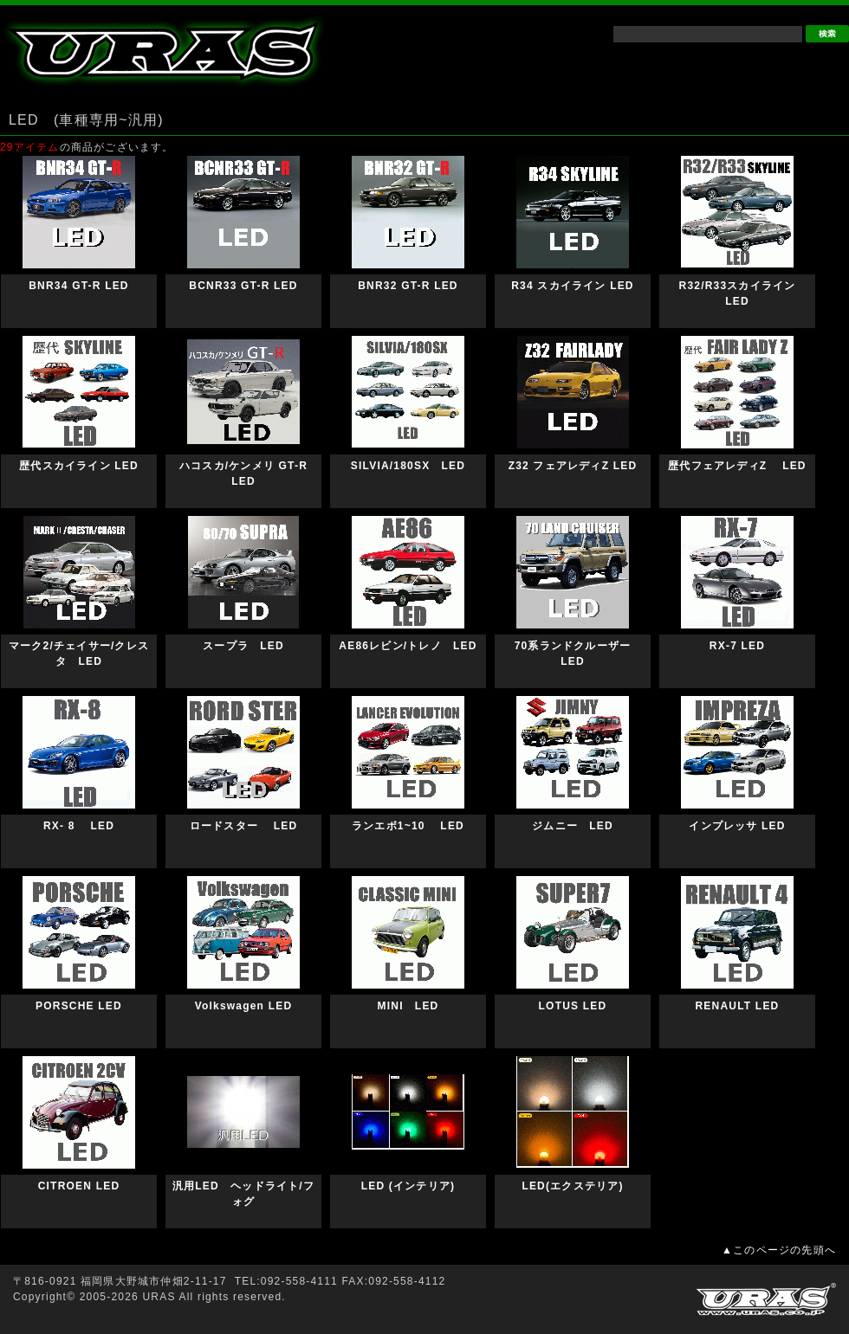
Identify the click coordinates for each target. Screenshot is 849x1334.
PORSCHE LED (79, 1006)
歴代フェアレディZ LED (754, 466)
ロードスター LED (244, 826)
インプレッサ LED (737, 826)
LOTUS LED (573, 1006)
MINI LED (408, 1006)
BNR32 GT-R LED (407, 286)
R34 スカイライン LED (572, 286)
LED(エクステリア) (572, 1186)
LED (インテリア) (408, 1186)
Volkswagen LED (244, 1006)
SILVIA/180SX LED (408, 466)
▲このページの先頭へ (779, 1250)
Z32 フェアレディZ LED (573, 466)
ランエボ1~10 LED (414, 826)
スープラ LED (243, 646)
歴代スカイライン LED (95, 466)
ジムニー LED (572, 826)
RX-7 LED (737, 646)
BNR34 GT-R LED (78, 286)
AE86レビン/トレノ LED (407, 646)
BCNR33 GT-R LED (243, 286)
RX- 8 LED (78, 826)
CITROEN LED (79, 1186)
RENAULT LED (738, 1006)
